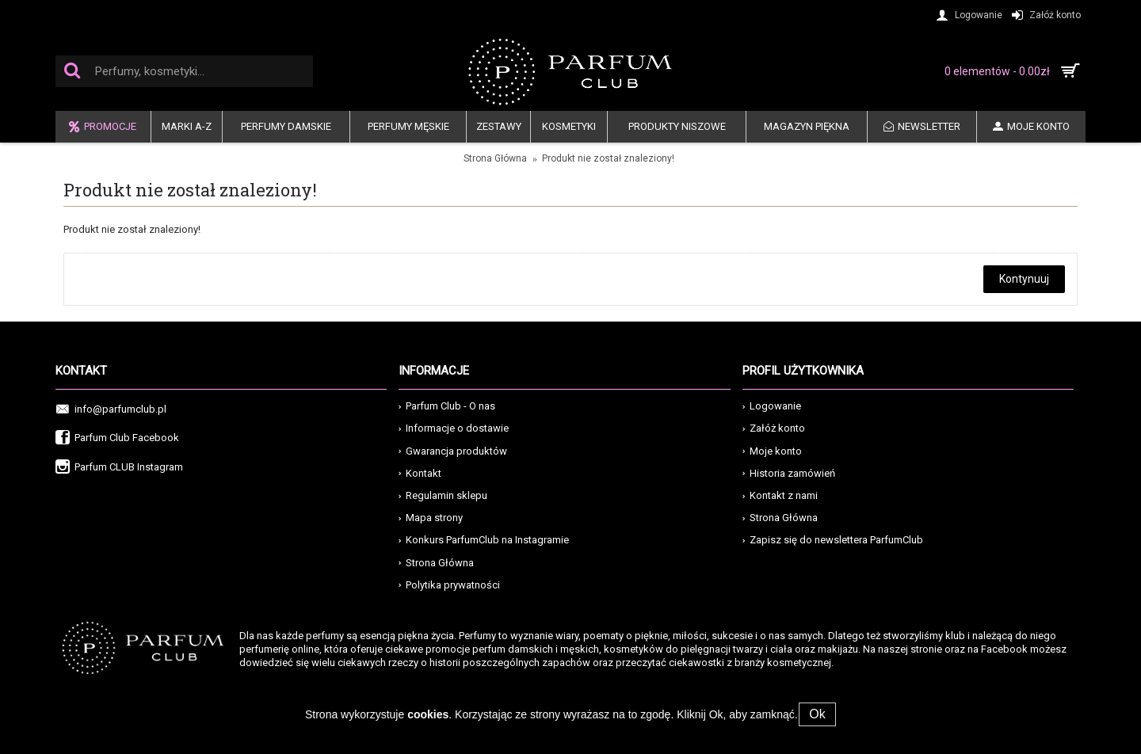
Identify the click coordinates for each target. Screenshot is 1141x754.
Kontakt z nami (780, 495)
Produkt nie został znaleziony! (608, 158)
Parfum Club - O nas (447, 406)
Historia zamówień (788, 473)
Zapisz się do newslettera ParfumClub (832, 540)
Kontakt (420, 473)
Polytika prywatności (449, 585)
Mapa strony (431, 518)
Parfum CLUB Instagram (119, 467)
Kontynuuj (1024, 278)
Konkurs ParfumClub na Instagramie (484, 540)
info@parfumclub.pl (110, 410)
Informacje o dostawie (454, 428)
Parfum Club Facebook (117, 438)
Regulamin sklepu (443, 495)
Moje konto (772, 451)
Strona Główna (495, 158)
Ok (819, 714)
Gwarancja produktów (453, 451)
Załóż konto (773, 428)
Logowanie (771, 406)
